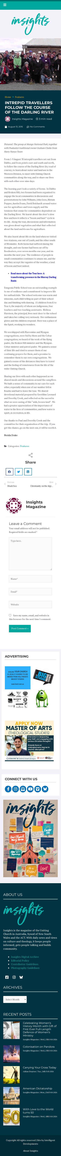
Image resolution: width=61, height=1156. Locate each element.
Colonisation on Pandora (38, 1046)
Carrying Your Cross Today (39, 1067)
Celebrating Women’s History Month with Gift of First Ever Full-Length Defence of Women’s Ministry (39, 1029)
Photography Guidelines (25, 968)
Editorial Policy (20, 960)
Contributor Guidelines (24, 964)
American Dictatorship (37, 1088)
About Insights (30, 1150)
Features (19, 96)
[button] (9, 471)
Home (8, 96)
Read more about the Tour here (26, 273)
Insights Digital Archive (25, 957)
